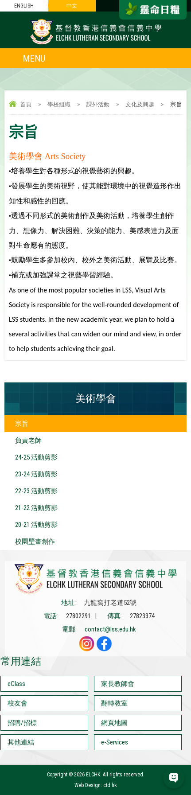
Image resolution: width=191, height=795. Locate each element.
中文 (71, 6)
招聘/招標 (22, 723)
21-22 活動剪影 (36, 508)
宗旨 (21, 424)
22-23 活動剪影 (36, 491)
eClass (16, 684)
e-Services (114, 742)
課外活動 (97, 104)
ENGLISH (24, 6)
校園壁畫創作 (35, 542)
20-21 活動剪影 (36, 525)
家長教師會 (117, 684)
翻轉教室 (114, 703)
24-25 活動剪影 (36, 457)
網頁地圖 (114, 723)
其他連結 (21, 742)
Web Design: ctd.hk (95, 785)
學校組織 (58, 104)
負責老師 (28, 440)
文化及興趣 (139, 104)
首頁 (25, 104)
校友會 (17, 703)
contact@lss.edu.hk (110, 629)
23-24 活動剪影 (36, 474)
